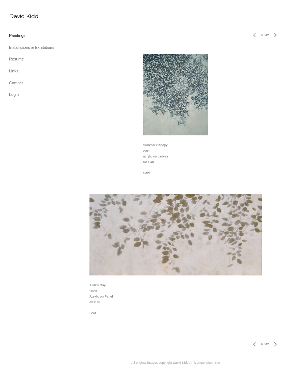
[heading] (23, 16)
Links (13, 71)
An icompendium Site (204, 362)
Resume (16, 59)
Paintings (17, 35)
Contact (16, 83)
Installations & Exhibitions (31, 47)
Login (14, 94)
